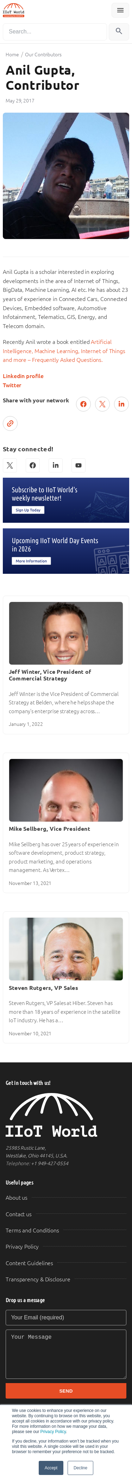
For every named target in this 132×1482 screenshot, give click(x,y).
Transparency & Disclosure (38, 1279)
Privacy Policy (53, 1431)
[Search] (55, 31)
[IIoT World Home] (66, 1115)
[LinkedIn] (56, 465)
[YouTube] (78, 465)
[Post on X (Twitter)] (102, 404)
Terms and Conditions (32, 1230)
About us (16, 1197)
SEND (66, 1391)
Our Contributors (43, 54)
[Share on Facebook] (83, 404)
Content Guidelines (29, 1263)
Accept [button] (51, 1467)
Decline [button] (80, 1467)
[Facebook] (33, 465)
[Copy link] (10, 423)
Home (12, 54)
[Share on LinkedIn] (121, 404)
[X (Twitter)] (10, 465)
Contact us (19, 1214)
